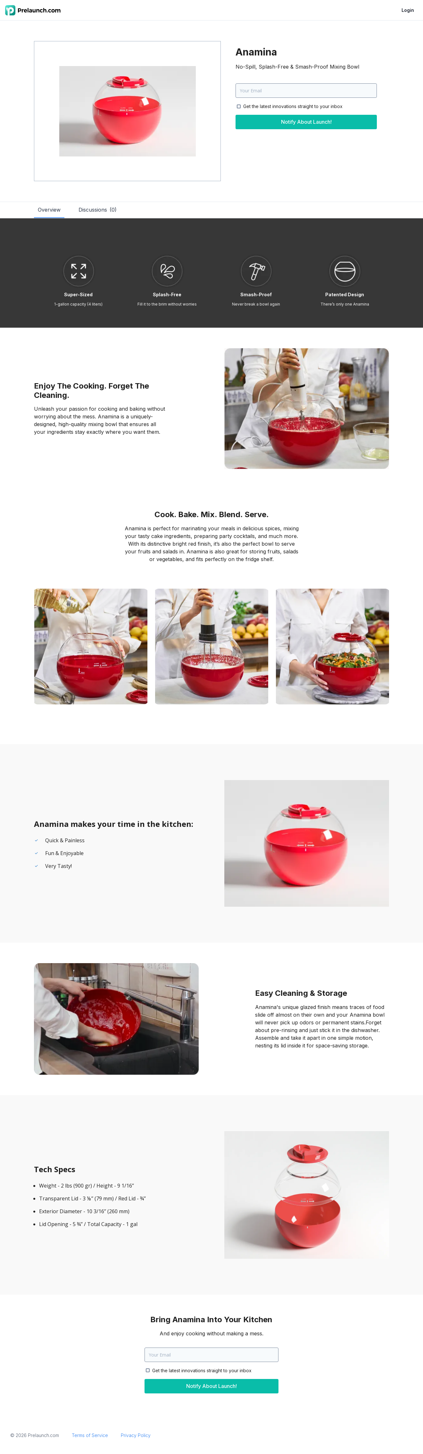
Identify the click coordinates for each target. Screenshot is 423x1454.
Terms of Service (90, 1435)
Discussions (98, 210)
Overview (49, 209)
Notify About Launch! (306, 122)
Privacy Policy (136, 1435)
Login (408, 10)
